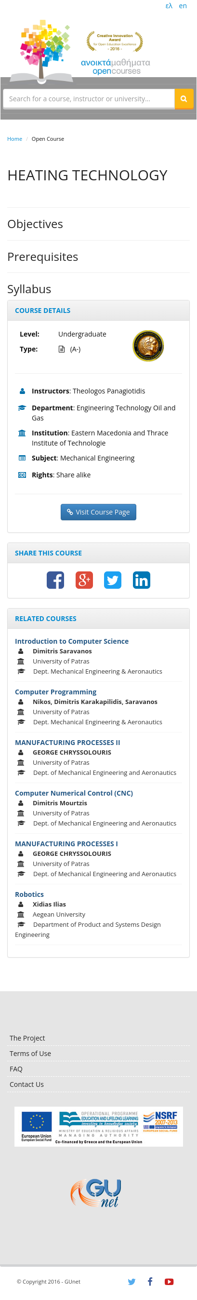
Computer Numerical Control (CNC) (74, 793)
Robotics (29, 894)
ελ (169, 5)
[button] (184, 98)
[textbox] (89, 98)
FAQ (16, 1068)
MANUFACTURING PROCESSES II (67, 742)
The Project (27, 1038)
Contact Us (27, 1084)
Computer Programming (55, 691)
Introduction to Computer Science (72, 641)
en (183, 5)
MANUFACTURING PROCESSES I (66, 843)
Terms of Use (30, 1053)
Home (14, 138)
